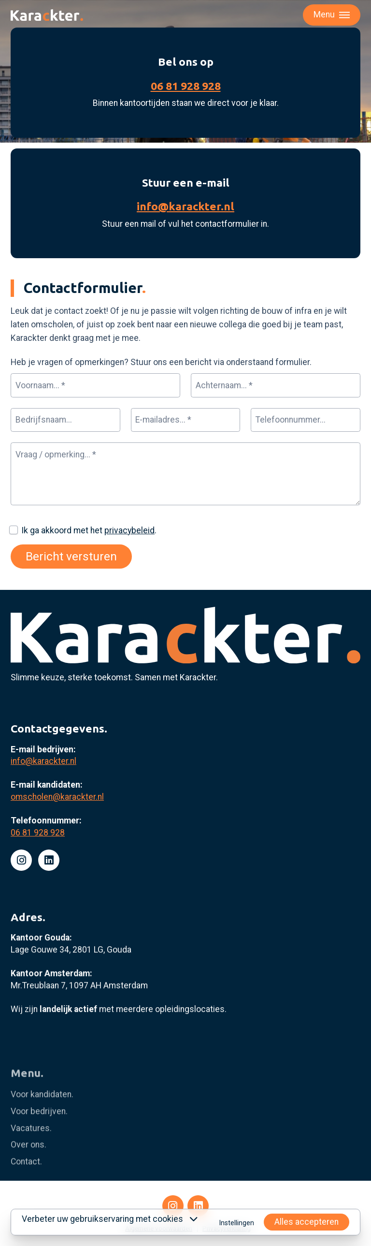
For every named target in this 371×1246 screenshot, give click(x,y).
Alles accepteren (306, 1222)
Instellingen (236, 1223)
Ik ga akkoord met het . (89, 530)
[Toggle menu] (331, 15)
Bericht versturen (71, 556)
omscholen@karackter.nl (57, 839)
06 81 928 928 (186, 86)
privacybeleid (129, 530)
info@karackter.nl (185, 206)
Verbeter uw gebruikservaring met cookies (110, 1219)
